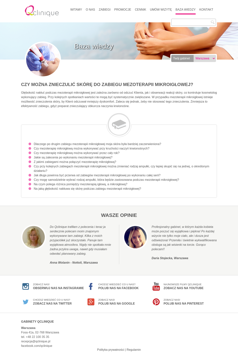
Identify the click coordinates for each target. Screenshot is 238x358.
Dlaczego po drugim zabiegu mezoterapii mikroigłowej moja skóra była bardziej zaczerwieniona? (97, 144)
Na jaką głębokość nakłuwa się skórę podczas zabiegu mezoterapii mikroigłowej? (87, 188)
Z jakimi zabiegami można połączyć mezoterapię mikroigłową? (75, 161)
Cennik (140, 9)
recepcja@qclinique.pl (35, 341)
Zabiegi (104, 9)
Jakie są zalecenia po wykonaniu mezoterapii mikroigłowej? (73, 157)
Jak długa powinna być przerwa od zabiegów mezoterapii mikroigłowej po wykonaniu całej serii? (97, 175)
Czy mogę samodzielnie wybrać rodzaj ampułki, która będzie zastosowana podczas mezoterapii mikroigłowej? (106, 179)
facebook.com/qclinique (36, 345)
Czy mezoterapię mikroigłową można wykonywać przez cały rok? (77, 153)
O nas (90, 9)
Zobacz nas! (58, 286)
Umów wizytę (161, 9)
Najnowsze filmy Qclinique (183, 286)
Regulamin (134, 349)
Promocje (122, 9)
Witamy (76, 9)
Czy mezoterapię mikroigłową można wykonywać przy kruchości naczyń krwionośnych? (91, 148)
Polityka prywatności (110, 349)
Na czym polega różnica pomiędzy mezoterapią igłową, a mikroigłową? (80, 184)
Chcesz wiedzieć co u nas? (118, 286)
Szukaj (213, 22)
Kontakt (206, 9)
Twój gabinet (181, 58)
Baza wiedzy (186, 9)
